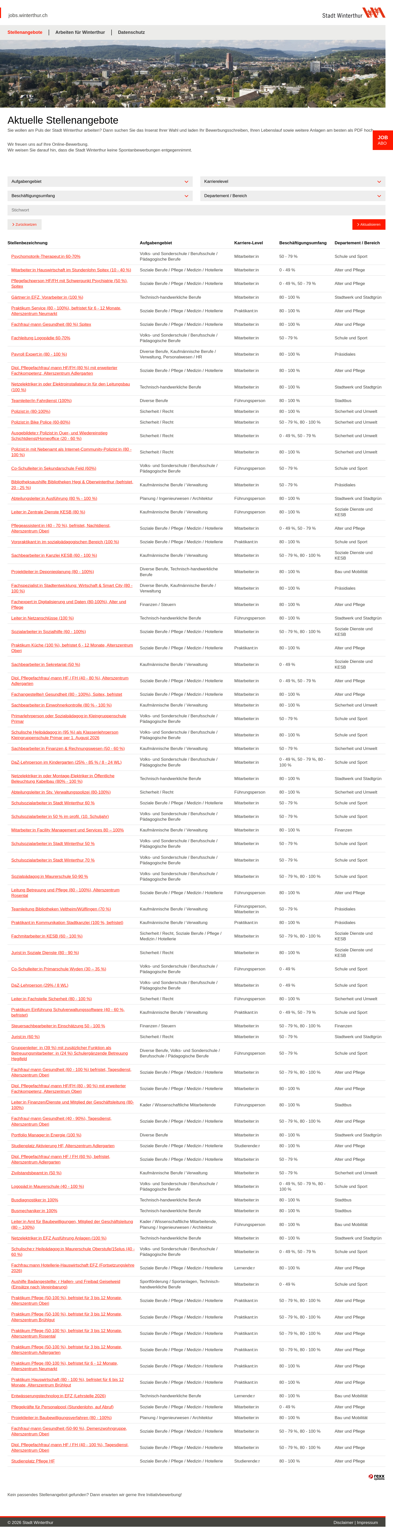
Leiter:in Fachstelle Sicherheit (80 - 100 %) (51, 998)
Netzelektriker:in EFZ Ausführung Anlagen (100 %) (59, 1238)
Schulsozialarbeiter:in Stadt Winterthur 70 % (53, 860)
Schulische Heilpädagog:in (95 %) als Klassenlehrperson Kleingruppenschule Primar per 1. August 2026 (64, 735)
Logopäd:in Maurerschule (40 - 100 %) (47, 1186)
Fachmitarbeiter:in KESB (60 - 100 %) (46, 936)
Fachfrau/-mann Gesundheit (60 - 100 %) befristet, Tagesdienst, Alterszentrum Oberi (71, 1072)
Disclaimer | (345, 1522)
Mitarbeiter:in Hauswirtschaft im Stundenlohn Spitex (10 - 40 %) (71, 270)
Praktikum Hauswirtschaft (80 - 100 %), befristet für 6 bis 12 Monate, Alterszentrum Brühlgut (67, 1382)
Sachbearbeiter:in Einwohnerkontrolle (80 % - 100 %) (61, 705)
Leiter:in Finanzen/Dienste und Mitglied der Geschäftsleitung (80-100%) (72, 1105)
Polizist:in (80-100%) (30, 411)
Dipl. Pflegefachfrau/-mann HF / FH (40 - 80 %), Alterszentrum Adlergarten (70, 681)
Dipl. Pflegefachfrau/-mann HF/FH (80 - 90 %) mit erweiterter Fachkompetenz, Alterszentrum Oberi (68, 1089)
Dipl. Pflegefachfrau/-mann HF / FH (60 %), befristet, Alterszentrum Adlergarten (60, 1159)
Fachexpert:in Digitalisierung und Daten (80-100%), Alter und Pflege (68, 604)
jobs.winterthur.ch (28, 15)
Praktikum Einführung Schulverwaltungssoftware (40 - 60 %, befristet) (68, 1012)
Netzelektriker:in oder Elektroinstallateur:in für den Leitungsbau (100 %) (70, 387)
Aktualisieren (370, 224)
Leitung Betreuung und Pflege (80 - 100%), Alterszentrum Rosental (65, 893)
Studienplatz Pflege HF (33, 1461)
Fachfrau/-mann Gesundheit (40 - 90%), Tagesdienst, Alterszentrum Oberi (61, 1121)
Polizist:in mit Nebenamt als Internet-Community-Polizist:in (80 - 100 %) (71, 452)
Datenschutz (131, 32)
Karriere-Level (248, 243)
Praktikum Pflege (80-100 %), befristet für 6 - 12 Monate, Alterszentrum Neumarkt (64, 1366)
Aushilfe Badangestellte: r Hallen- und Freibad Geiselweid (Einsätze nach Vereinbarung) (65, 1284)
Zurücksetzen (26, 224)
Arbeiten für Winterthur (80, 32)
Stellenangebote (25, 32)
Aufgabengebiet (156, 243)
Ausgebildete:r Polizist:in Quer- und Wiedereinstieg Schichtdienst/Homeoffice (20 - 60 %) (59, 436)
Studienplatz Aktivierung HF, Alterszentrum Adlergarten (63, 1145)
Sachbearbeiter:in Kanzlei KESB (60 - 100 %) (54, 555)
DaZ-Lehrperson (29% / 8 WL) (39, 985)
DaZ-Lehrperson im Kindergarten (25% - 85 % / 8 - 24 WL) (66, 762)
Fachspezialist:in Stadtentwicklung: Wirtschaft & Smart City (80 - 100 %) (72, 588)
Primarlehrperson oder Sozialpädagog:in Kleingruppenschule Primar (68, 719)
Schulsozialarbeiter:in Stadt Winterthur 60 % (53, 803)
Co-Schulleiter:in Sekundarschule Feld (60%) (53, 468)
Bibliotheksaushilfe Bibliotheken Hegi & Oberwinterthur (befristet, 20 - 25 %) (72, 485)
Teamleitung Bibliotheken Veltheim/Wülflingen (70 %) (61, 909)
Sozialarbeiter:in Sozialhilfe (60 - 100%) (48, 631)
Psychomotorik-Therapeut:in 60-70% (45, 256)
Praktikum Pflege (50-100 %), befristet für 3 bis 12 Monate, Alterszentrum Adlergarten (66, 1350)
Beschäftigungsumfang (303, 243)
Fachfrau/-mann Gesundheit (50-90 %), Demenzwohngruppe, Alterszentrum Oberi (69, 1431)
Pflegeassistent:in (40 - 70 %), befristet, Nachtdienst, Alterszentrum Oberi (61, 528)
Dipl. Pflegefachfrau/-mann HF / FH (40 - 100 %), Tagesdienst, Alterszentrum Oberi (70, 1447)
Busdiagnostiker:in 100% (34, 1200)
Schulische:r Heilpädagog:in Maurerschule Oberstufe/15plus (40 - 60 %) (73, 1252)
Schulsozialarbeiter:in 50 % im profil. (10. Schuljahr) (60, 816)
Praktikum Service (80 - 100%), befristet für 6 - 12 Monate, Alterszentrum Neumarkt (66, 311)
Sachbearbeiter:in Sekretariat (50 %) (45, 664)
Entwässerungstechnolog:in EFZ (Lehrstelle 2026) (58, 1396)
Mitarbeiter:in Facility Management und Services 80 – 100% (67, 830)
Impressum (367, 1522)
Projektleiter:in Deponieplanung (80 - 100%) (52, 571)
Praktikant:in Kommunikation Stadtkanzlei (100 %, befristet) (67, 922)
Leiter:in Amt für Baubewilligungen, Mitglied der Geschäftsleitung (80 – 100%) (72, 1224)
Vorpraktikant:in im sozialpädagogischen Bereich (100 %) (65, 542)
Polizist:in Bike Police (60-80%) (40, 422)
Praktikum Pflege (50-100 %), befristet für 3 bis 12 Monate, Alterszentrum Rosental (66, 1333)
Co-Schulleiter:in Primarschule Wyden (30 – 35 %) (58, 969)
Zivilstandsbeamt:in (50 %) (36, 1173)
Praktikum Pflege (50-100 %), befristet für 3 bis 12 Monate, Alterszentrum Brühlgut (66, 1317)
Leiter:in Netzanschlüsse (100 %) (42, 618)
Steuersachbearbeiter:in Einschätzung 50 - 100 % (58, 1026)
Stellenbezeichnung (28, 243)
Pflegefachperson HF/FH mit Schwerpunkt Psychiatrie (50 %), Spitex (69, 283)
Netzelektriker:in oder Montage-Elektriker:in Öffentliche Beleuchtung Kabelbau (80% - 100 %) (63, 779)
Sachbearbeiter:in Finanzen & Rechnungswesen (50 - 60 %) (68, 748)
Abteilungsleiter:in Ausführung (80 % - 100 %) (54, 498)
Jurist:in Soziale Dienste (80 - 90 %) (45, 952)
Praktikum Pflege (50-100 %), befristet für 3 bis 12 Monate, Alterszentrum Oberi (66, 1300)
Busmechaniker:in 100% (34, 1210)
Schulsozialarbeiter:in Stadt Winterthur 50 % (53, 843)
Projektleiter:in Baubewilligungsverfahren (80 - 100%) (61, 1417)
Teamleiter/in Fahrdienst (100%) (41, 400)
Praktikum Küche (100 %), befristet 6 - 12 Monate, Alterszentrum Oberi (72, 648)
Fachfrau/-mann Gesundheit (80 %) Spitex (51, 324)
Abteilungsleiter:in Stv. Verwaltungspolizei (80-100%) (61, 792)
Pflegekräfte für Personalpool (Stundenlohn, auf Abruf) (62, 1407)
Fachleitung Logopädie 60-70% (40, 338)
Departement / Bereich (357, 243)
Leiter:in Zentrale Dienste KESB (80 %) (48, 512)
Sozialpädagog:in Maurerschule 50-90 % (49, 876)
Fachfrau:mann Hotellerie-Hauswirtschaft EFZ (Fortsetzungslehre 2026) (72, 1268)
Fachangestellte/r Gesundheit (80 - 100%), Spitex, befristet (66, 694)
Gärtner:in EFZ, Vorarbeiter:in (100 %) (47, 297)
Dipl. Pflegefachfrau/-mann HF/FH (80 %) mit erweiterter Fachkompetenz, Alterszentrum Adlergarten (64, 370)
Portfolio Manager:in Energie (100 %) (46, 1135)
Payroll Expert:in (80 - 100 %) (39, 354)
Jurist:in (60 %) (25, 1036)
